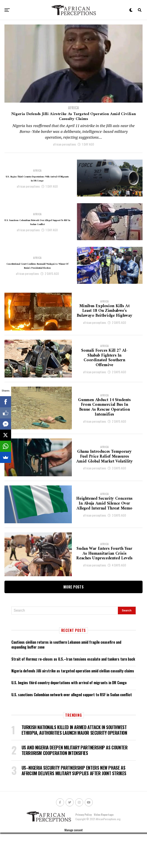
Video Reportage (103, 830)
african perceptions (64, 159)
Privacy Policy (83, 830)
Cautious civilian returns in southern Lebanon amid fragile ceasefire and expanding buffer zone (66, 660)
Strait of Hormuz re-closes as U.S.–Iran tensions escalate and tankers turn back (73, 674)
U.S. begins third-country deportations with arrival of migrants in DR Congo (69, 698)
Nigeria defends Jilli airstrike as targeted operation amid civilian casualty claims (72, 686)
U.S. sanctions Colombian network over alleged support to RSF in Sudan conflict (71, 709)
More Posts (73, 602)
